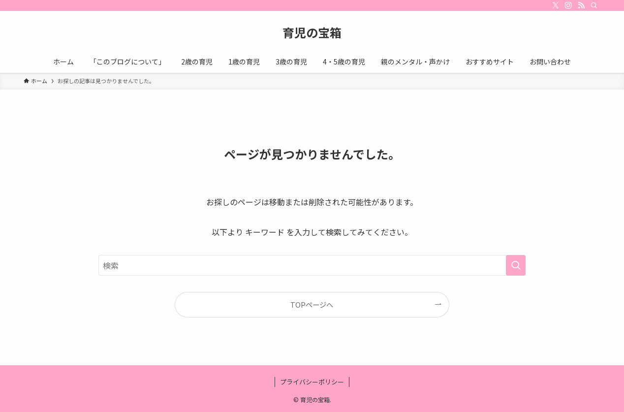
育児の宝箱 (312, 32)
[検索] (594, 5)
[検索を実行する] (516, 265)
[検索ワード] (312, 265)
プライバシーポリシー (312, 381)
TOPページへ (311, 304)
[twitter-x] (555, 5)
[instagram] (568, 5)
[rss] (581, 5)
